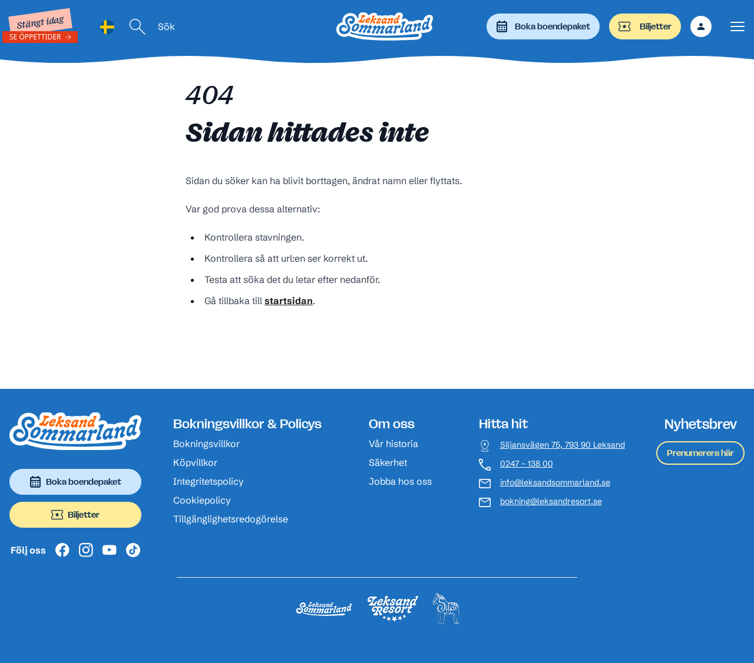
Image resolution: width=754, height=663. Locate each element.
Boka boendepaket (543, 26)
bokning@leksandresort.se (551, 502)
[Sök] (138, 27)
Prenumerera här (700, 452)
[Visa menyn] (737, 27)
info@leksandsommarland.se (555, 483)
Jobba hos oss (400, 481)
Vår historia (393, 443)
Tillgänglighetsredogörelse (230, 519)
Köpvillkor (195, 462)
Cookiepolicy (202, 500)
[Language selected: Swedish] (107, 27)
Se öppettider (35, 37)
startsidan (288, 300)
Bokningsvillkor (206, 443)
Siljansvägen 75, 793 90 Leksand (562, 445)
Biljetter (645, 26)
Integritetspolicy (208, 481)
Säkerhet (388, 462)
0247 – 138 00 (526, 464)
